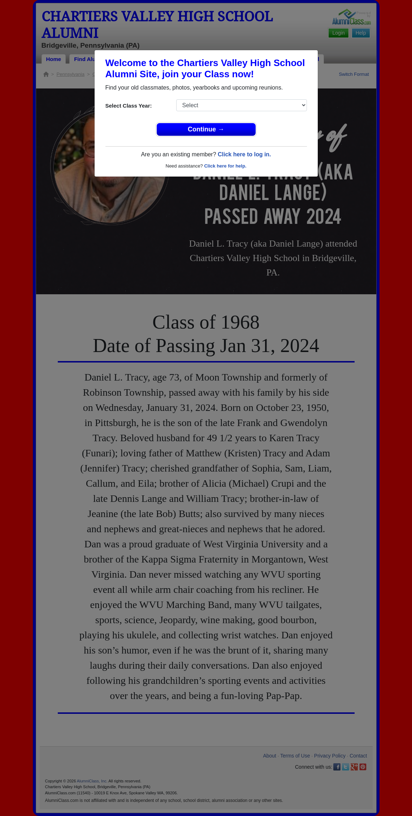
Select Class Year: (128, 106)
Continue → (206, 129)
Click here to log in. (244, 154)
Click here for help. (225, 166)
